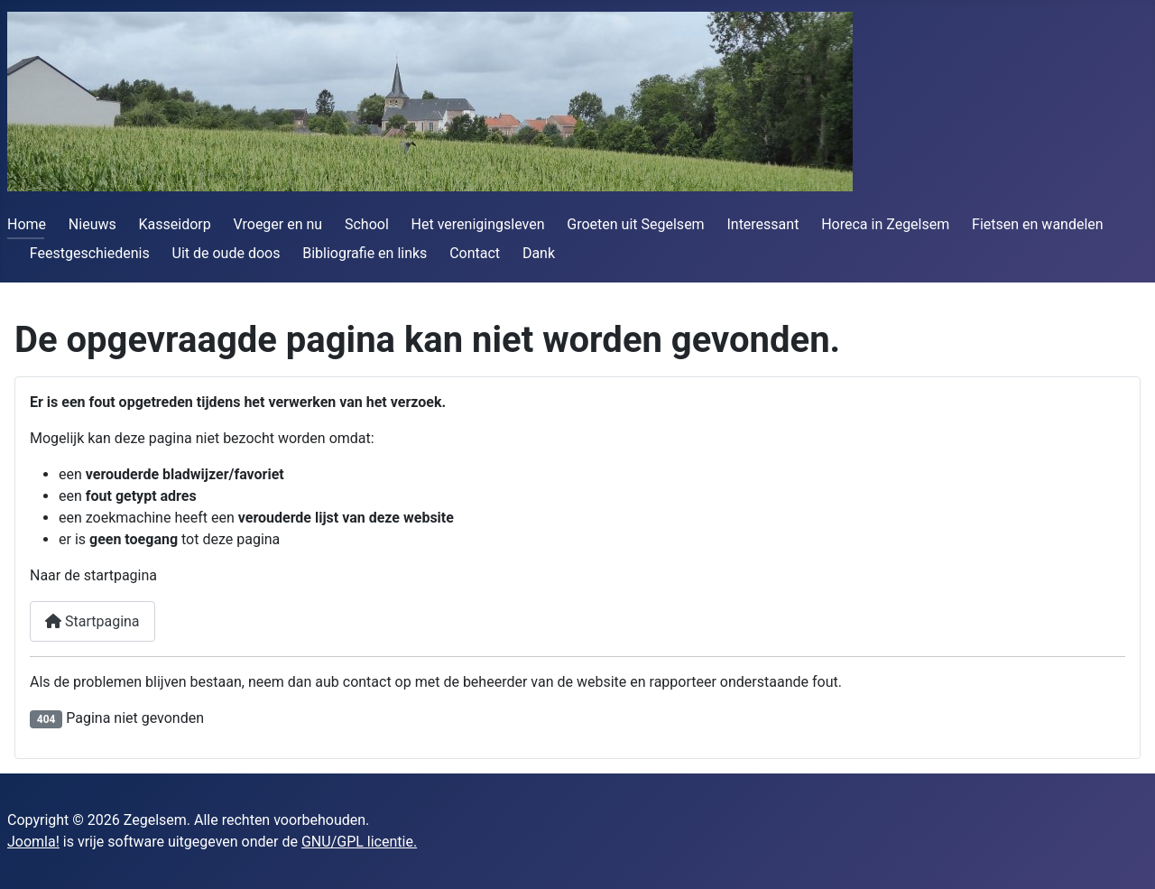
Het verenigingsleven (478, 224)
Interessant (762, 224)
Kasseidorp (175, 224)
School (367, 224)
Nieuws (92, 224)
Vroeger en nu (278, 224)
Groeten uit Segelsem (635, 224)
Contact (474, 253)
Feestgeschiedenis (90, 253)
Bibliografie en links (364, 253)
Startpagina (92, 621)
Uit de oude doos (226, 253)
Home (26, 224)
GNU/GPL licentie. (359, 841)
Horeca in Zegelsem (885, 224)
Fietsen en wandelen (1038, 224)
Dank (538, 253)
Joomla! (33, 841)
